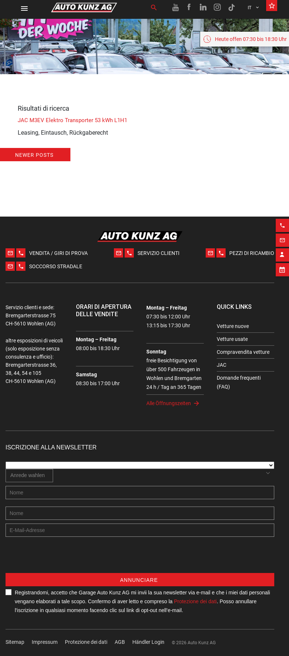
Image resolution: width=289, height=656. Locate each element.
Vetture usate (232, 339)
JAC (221, 365)
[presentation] (62, 558)
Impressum (45, 642)
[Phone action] (282, 219)
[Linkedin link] (203, 7)
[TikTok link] (231, 7)
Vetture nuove (233, 326)
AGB (120, 642)
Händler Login (148, 642)
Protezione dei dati (86, 642)
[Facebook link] (189, 7)
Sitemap (15, 642)
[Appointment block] (282, 263)
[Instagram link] (217, 7)
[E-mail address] (140, 530)
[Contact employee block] (282, 249)
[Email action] (282, 234)
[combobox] (29, 475)
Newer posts (34, 155)
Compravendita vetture (243, 352)
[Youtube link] (175, 7)
